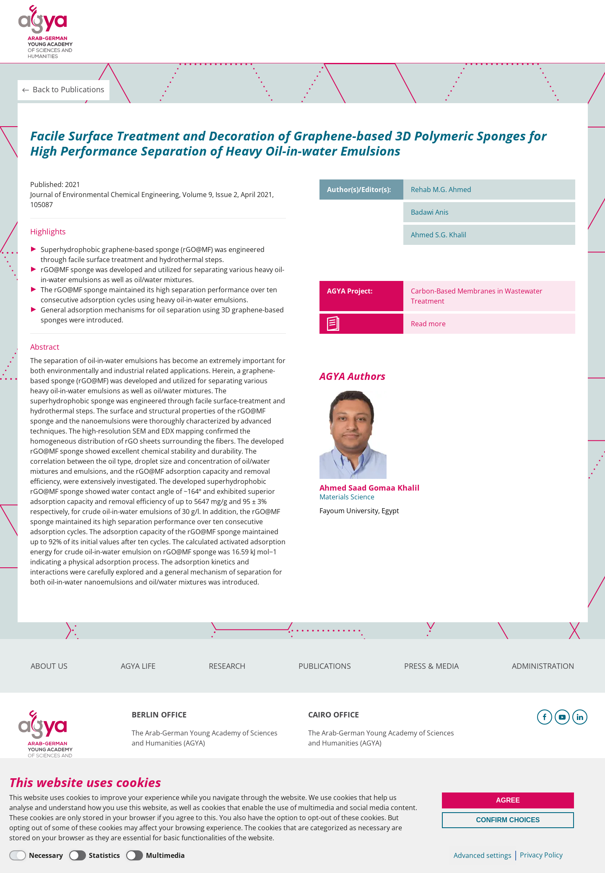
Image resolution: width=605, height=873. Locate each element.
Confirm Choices (508, 820)
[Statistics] (94, 855)
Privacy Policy (541, 855)
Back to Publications (62, 89)
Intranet (573, 31)
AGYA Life (156, 31)
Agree (508, 800)
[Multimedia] (155, 855)
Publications (265, 31)
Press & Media (332, 31)
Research (206, 31)
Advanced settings (483, 855)
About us (106, 31)
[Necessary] (36, 855)
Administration (405, 31)
